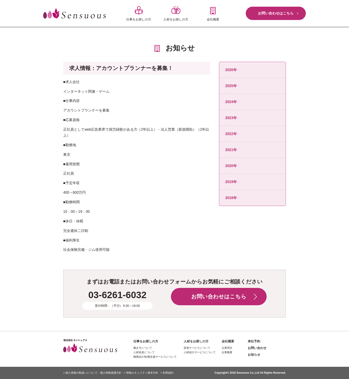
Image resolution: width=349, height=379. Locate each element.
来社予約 (254, 341)
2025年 (231, 86)
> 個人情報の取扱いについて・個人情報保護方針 (92, 372)
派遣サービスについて (197, 347)
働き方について (142, 347)
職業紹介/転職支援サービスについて (155, 356)
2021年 (231, 150)
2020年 (231, 166)
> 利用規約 (166, 372)
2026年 (231, 70)
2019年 (231, 182)
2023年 (231, 118)
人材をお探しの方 (196, 341)
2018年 (231, 198)
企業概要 (227, 352)
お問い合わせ (257, 348)
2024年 (231, 102)
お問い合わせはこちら (276, 13)
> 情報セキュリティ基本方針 (141, 372)
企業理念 (227, 347)
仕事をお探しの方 (145, 341)
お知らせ (254, 354)
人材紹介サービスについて (200, 352)
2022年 (231, 134)
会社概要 (228, 341)
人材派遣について (144, 352)
